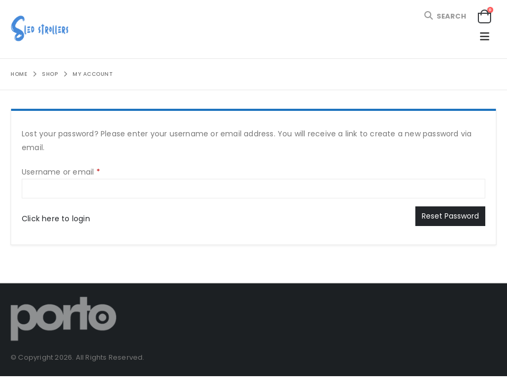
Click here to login (56, 218)
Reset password (450, 216)
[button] (444, 16)
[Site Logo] (40, 29)
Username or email (77, 171)
